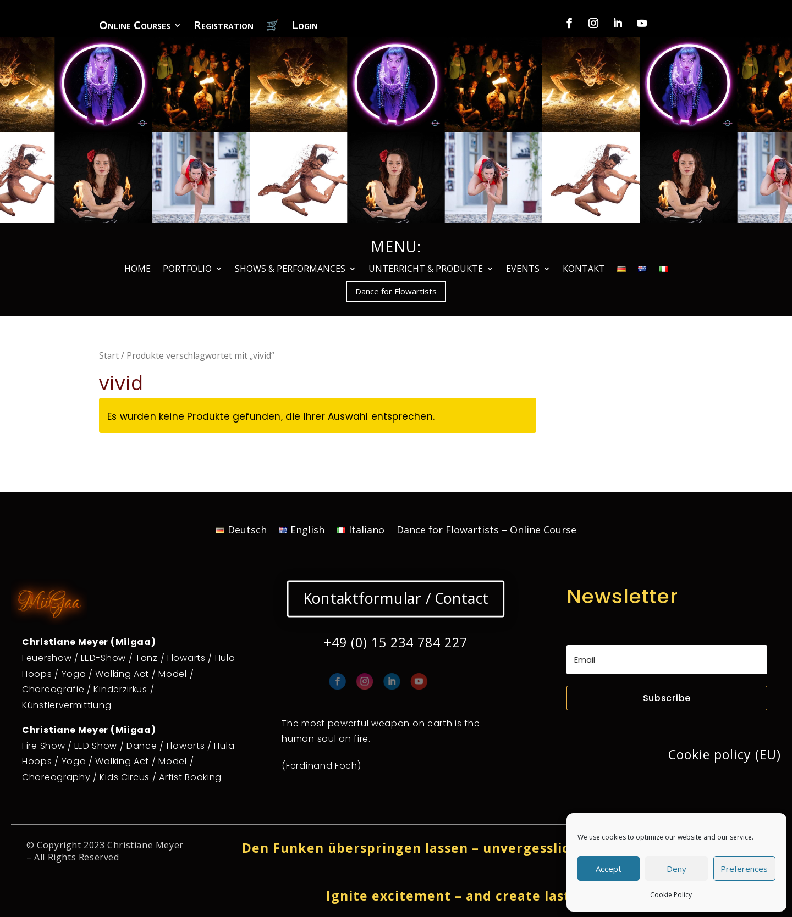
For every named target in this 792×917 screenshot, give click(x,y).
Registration (224, 26)
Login (305, 26)
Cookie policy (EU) (724, 754)
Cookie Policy (671, 894)
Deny (676, 868)
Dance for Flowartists (396, 291)
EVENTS (523, 270)
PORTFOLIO (187, 270)
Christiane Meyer (145, 845)
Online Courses (134, 26)
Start (109, 355)
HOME (137, 270)
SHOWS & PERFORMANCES (290, 270)
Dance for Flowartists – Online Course (486, 531)
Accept (609, 868)
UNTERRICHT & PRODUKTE (426, 270)
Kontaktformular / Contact (396, 598)
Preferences (744, 868)
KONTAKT (584, 270)
